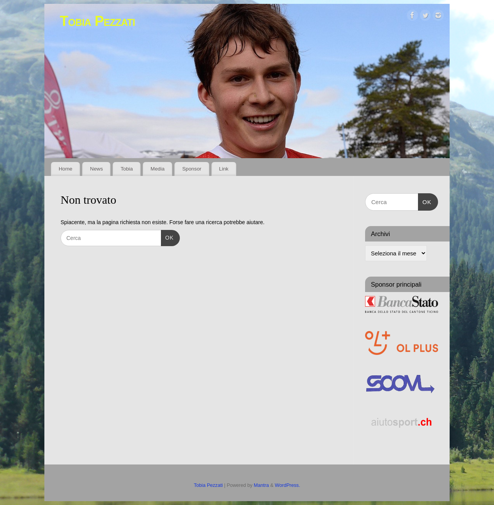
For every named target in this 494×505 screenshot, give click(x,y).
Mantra (261, 485)
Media (157, 169)
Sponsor (191, 169)
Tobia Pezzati (97, 21)
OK (167, 237)
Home (65, 169)
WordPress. (287, 485)
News (96, 169)
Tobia (126, 169)
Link (223, 169)
